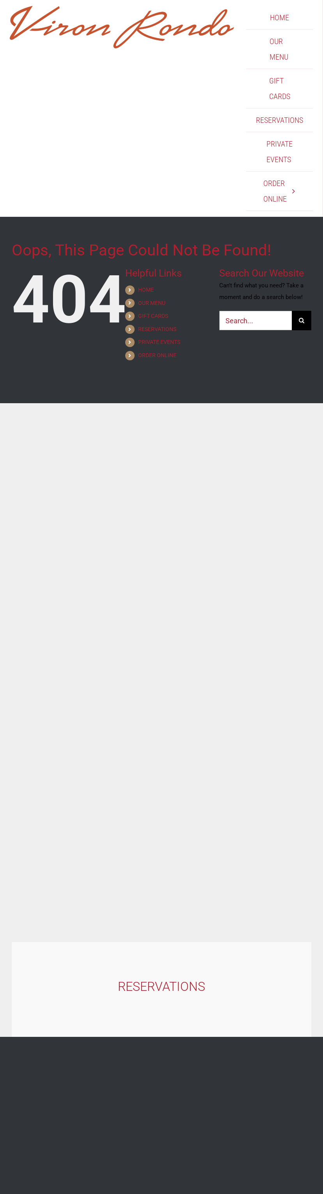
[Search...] (255, 320)
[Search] (301, 320)
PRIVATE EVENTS (159, 342)
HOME (146, 290)
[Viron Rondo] (122, 8)
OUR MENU (151, 303)
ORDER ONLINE (157, 355)
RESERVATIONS (157, 329)
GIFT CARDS (153, 316)
